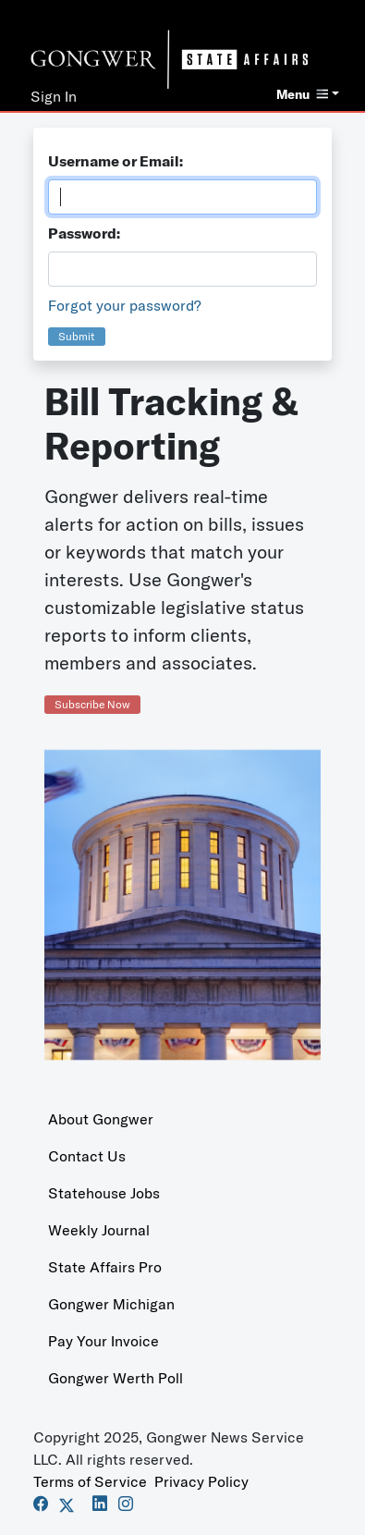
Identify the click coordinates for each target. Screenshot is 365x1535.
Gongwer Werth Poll (115, 1378)
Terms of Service (90, 1481)
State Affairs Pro (105, 1267)
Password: (84, 233)
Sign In (53, 96)
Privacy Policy (201, 1481)
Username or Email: (115, 161)
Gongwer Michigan (111, 1304)
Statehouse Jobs (104, 1193)
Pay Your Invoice (103, 1341)
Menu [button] (302, 94)
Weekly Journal (99, 1230)
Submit (76, 336)
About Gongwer (100, 1119)
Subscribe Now (92, 704)
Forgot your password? (124, 305)
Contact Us (87, 1156)
